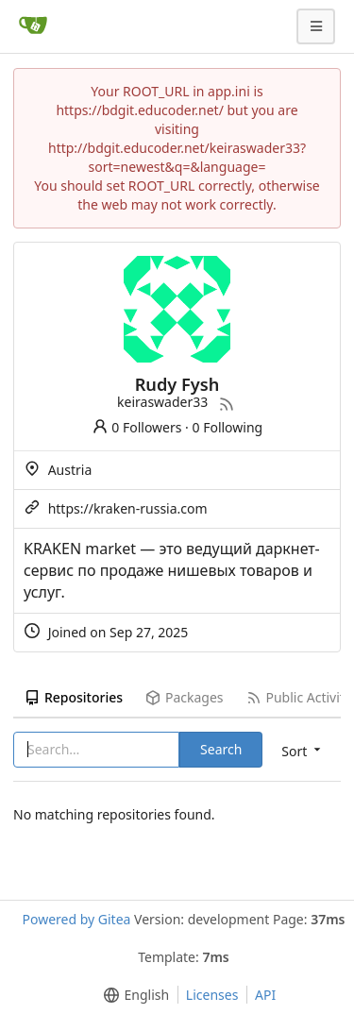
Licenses (212, 995)
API (265, 995)
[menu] (132, 995)
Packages (184, 697)
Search (221, 749)
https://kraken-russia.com (128, 508)
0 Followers (137, 427)
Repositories (74, 697)
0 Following (228, 427)
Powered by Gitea (76, 919)
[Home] (33, 26)
